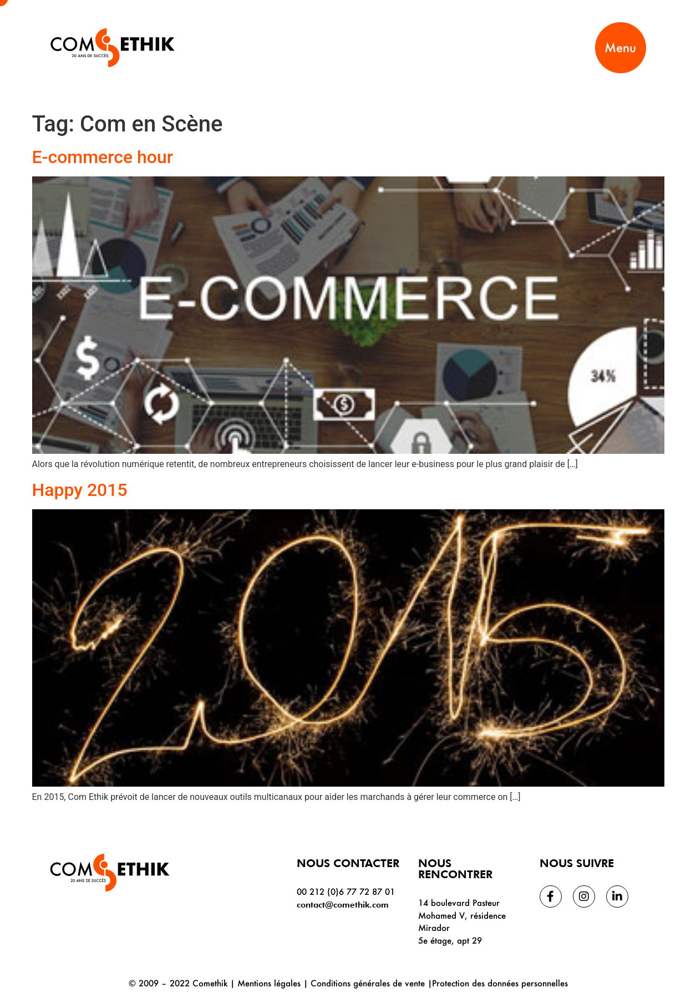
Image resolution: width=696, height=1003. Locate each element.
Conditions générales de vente (368, 983)
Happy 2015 (80, 489)
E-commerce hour (103, 157)
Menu (620, 47)
